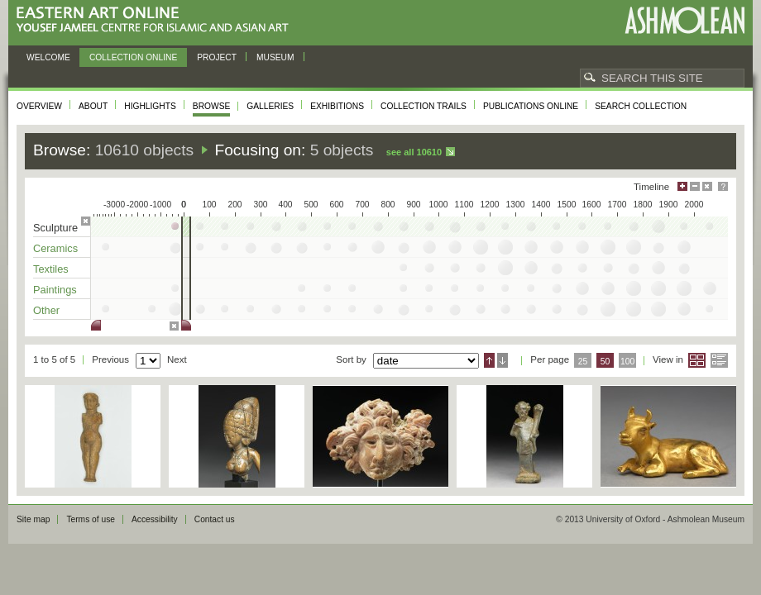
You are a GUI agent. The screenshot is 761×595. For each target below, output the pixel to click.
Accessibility (155, 519)
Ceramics (55, 248)
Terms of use (90, 519)
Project (217, 57)
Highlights (150, 106)
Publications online (530, 106)
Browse (212, 106)
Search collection (641, 106)
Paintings (55, 289)
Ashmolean (684, 20)
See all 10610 (414, 152)
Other (46, 310)
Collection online (133, 57)
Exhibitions (337, 106)
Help (723, 186)
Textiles (51, 269)
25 (583, 361)
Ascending (489, 360)
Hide (707, 186)
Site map (33, 519)
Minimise (695, 186)
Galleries (270, 106)
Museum (275, 57)
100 (627, 361)
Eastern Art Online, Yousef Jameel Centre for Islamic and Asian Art (157, 20)
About (93, 106)
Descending (502, 360)
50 (605, 361)
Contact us (214, 519)
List (719, 360)
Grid (697, 360)
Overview (39, 106)
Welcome (48, 57)
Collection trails (423, 106)
